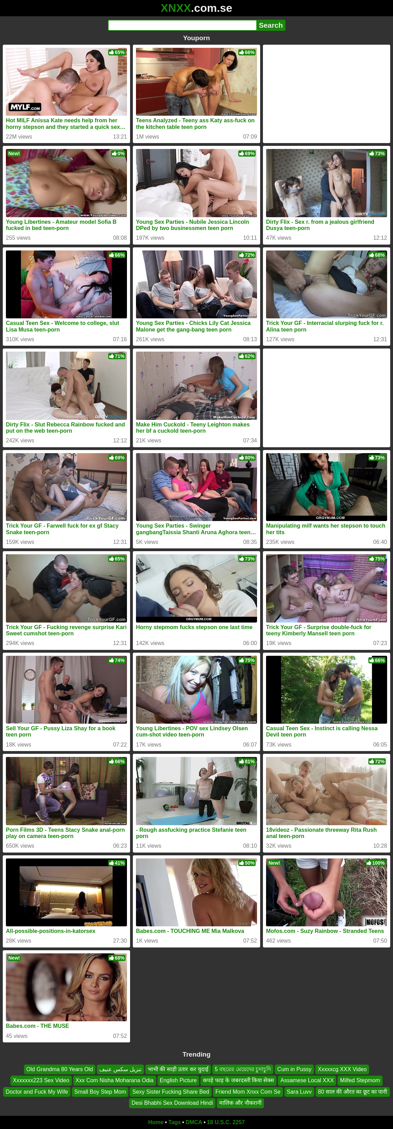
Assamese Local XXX (307, 1080)
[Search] (182, 25)
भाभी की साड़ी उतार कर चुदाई (178, 1069)
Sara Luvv (299, 1092)
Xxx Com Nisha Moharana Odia (115, 1080)
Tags (174, 1122)
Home (155, 1122)
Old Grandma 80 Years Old (59, 1069)
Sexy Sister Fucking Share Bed (170, 1092)
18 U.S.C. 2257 (226, 1122)
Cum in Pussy (294, 1069)
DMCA (194, 1122)
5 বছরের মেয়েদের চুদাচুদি (243, 1069)
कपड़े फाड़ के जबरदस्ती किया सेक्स (238, 1080)
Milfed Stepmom (360, 1080)
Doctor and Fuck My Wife (37, 1092)
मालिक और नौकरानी (240, 1103)
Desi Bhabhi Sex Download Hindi (172, 1103)
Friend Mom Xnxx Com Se (248, 1092)
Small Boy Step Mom (100, 1092)
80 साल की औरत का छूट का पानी (352, 1092)
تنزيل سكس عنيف (120, 1069)
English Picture (178, 1080)
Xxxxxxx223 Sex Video (41, 1080)
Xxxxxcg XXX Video (342, 1069)
